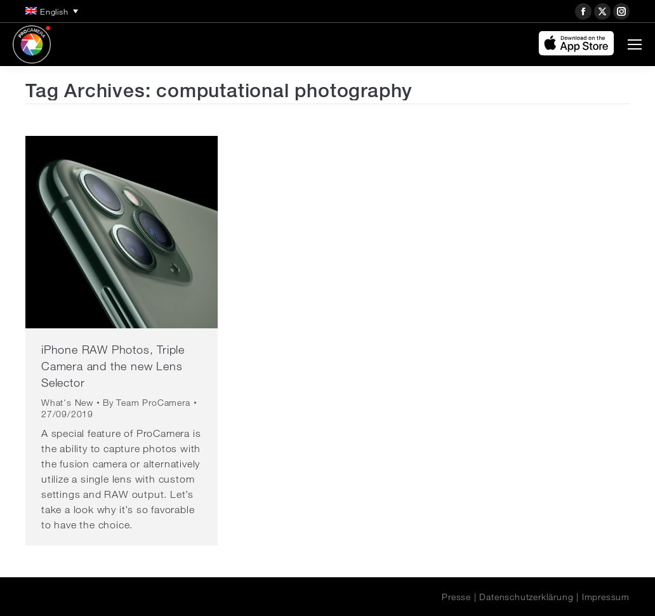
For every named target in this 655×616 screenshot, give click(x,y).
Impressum (606, 597)
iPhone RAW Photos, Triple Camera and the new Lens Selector (113, 365)
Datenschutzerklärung (526, 597)
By (146, 402)
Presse (456, 597)
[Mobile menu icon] (634, 44)
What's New (67, 402)
